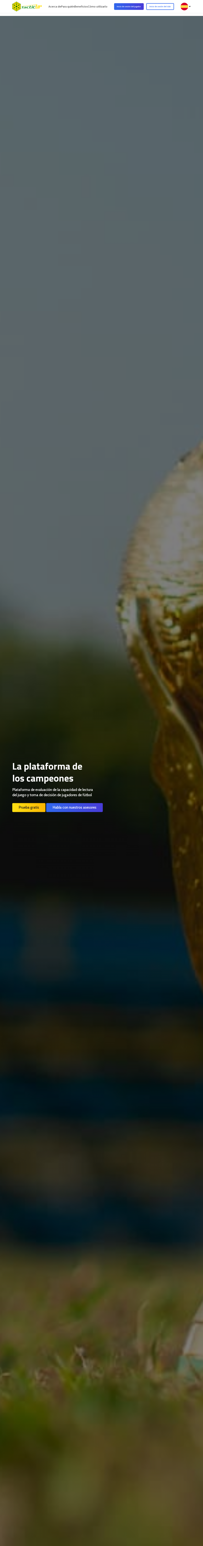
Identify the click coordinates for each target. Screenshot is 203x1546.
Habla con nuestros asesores (74, 807)
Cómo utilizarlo (105, 8)
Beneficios (85, 8)
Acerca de (51, 8)
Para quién (68, 8)
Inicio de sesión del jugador (134, 8)
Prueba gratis (29, 807)
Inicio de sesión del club (165, 8)
